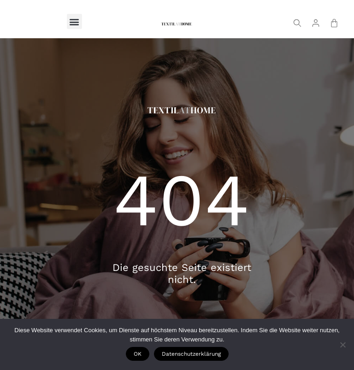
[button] (74, 21)
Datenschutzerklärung (191, 354)
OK (138, 354)
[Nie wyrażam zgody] (342, 344)
